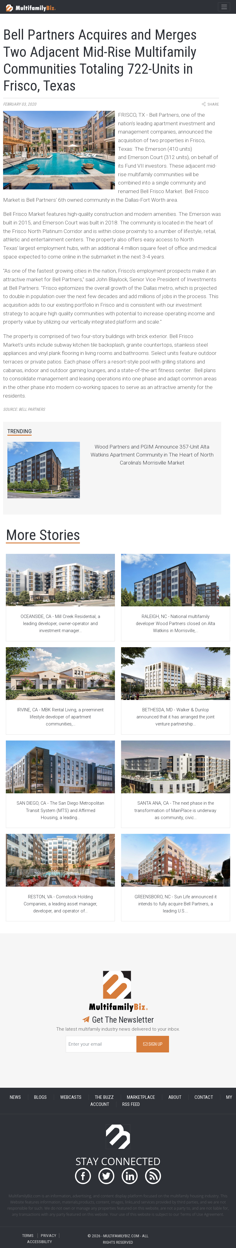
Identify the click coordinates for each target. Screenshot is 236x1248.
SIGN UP (153, 1044)
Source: (24, 409)
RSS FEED (131, 1104)
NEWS (15, 1097)
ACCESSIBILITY (39, 1241)
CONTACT (204, 1097)
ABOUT (174, 1097)
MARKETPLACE (141, 1097)
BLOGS (40, 1097)
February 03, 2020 (19, 104)
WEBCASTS (70, 1097)
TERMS (27, 1235)
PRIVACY (48, 1235)
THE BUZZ (104, 1097)
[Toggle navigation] (224, 7)
